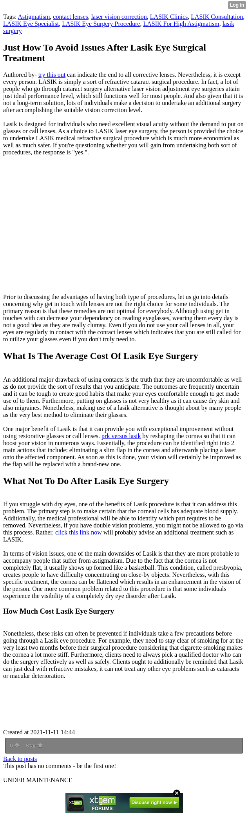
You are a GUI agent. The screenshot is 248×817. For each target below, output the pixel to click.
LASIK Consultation (217, 16)
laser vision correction (119, 16)
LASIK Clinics (169, 16)
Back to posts (20, 758)
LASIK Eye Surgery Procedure (101, 23)
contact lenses (70, 16)
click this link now (78, 532)
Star (34, 746)
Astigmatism (34, 16)
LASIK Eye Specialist (31, 23)
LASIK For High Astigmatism (181, 23)
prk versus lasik (121, 436)
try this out (51, 74)
